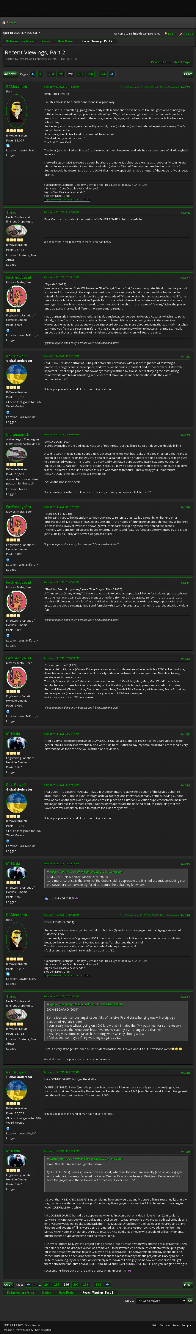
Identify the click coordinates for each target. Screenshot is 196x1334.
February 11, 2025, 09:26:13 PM (61, 733)
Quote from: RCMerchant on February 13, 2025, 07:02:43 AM (86, 1004)
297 (80, 74)
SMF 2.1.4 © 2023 (13, 1325)
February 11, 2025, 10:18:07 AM (61, 506)
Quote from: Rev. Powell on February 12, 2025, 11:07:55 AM (86, 871)
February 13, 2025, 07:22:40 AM (61, 996)
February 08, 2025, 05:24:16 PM (61, 277)
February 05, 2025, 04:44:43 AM (61, 86)
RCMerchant (17, 86)
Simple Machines (33, 1325)
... (45, 74)
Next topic (183, 62)
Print (188, 74)
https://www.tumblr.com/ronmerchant (67, 199)
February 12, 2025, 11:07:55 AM (61, 784)
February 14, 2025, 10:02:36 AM (61, 1072)
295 (61, 74)
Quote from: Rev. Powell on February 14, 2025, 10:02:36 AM (86, 1159)
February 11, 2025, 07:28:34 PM (61, 658)
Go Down (10, 74)
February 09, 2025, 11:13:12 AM (61, 355)
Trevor (12, 212)
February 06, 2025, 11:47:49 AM (61, 212)
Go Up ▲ (187, 1325)
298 (90, 74)
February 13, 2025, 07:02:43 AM (61, 914)
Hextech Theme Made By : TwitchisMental (28, 1329)
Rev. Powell (16, 356)
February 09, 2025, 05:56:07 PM (61, 434)
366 (103, 74)
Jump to (130, 1300)
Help (154, 1325)
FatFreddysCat (18, 277)
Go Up (8, 1284)
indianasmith (17, 434)
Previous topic (162, 62)
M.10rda (13, 733)
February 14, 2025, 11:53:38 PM (61, 1151)
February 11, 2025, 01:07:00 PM (61, 582)
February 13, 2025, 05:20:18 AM (61, 863)
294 (51, 74)
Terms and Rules (169, 1325)
